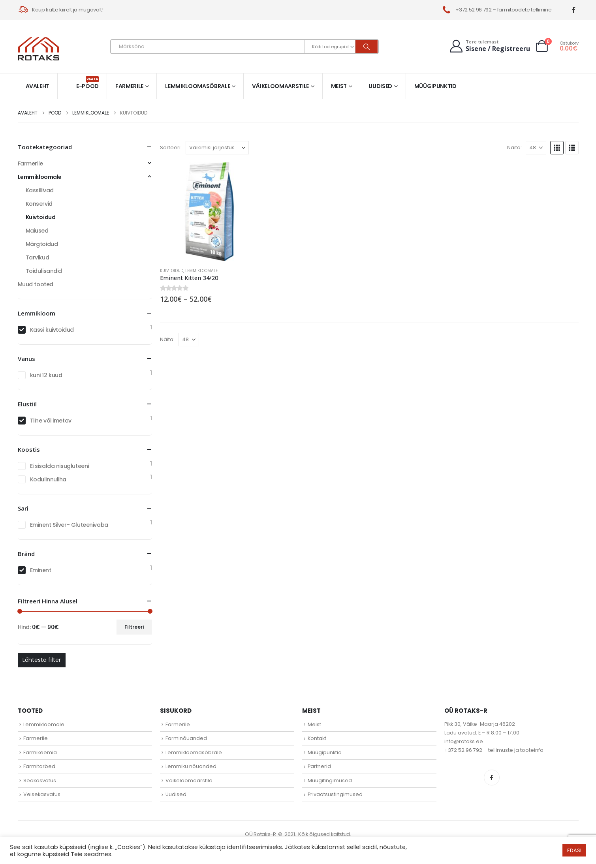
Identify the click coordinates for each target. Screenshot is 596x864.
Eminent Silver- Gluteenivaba (69, 525)
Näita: (514, 147)
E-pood (87, 83)
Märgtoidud (42, 244)
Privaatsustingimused (335, 794)
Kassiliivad (40, 190)
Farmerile (129, 86)
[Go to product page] (209, 211)
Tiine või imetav (50, 420)
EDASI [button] (574, 850)
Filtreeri (134, 627)
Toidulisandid (44, 271)
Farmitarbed (39, 766)
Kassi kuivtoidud (52, 330)
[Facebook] (573, 10)
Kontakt (317, 738)
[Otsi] (366, 46)
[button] (557, 147)
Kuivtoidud (171, 271)
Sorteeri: (171, 147)
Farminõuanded (186, 738)
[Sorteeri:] (217, 147)
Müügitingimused (330, 780)
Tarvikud (37, 257)
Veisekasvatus (41, 794)
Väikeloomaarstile (280, 86)
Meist (339, 86)
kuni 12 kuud (46, 375)
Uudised (380, 86)
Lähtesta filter (42, 660)
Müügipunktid (435, 86)
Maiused (37, 231)
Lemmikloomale (201, 271)
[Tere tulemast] (489, 46)
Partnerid (319, 766)
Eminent (40, 570)
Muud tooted (35, 284)
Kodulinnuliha (48, 479)
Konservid (39, 204)
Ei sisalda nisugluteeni (59, 466)
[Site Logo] (38, 48)
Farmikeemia (40, 752)
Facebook (492, 777)
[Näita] (536, 147)
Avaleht (38, 86)
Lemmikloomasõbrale (197, 86)
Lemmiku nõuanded (190, 766)
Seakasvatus (39, 780)
